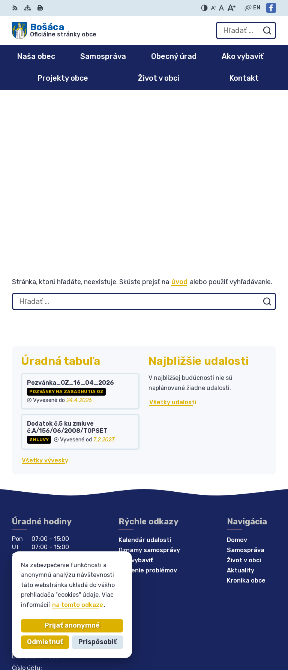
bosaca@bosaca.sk (41, 535)
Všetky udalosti (172, 250)
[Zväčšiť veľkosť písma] (231, 8)
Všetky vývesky (45, 308)
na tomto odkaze (77, 604)
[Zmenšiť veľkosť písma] (213, 8)
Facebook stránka (40, 544)
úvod (179, 130)
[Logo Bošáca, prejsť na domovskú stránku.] (54, 30)
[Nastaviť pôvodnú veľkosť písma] (221, 8)
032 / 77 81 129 (35, 527)
